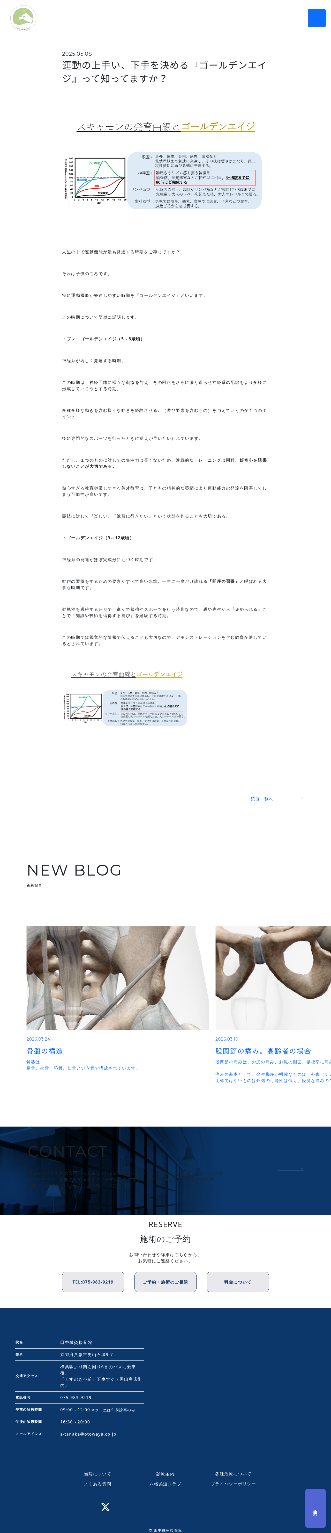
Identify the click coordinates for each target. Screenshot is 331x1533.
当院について (97, 1474)
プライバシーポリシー (233, 1484)
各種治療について (233, 1474)
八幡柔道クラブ (165, 1484)
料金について (238, 1282)
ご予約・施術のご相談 (165, 1282)
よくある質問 (97, 1484)
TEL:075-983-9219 (93, 1282)
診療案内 (165, 1474)
